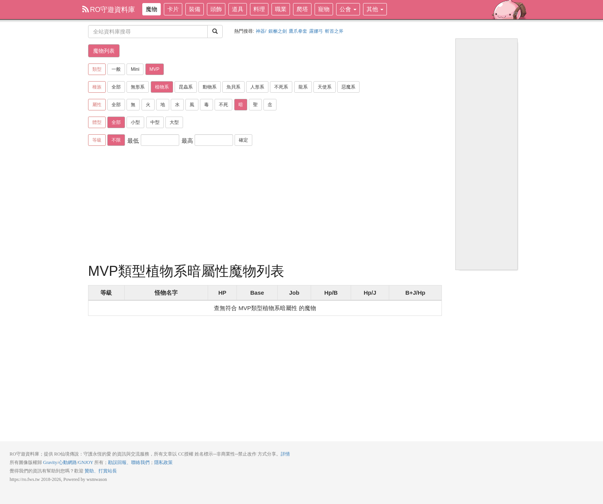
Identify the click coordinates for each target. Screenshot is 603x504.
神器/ (261, 31)
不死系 (281, 87)
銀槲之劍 (277, 31)
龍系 (303, 87)
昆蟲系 (186, 87)
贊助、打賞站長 (101, 471)
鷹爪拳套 (298, 31)
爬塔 (302, 9)
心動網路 (67, 462)
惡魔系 (348, 87)
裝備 (194, 9)
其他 (374, 9)
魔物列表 (104, 51)
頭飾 (216, 9)
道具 (237, 9)
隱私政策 (163, 462)
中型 (155, 122)
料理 (259, 9)
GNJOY (85, 462)
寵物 (324, 9)
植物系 (162, 87)
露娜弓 (316, 31)
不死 (223, 104)
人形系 (257, 87)
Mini (135, 69)
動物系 (210, 87)
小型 (135, 122)
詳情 (285, 454)
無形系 (138, 87)
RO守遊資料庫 (108, 9)
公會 (348, 9)
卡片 (173, 9)
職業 (281, 9)
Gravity (50, 462)
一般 (116, 69)
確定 (243, 140)
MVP (155, 69)
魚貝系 (233, 87)
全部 (116, 87)
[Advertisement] (265, 206)
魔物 (151, 9)
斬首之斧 (334, 31)
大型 (174, 122)
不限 (116, 140)
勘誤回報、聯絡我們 (129, 462)
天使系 (324, 87)
